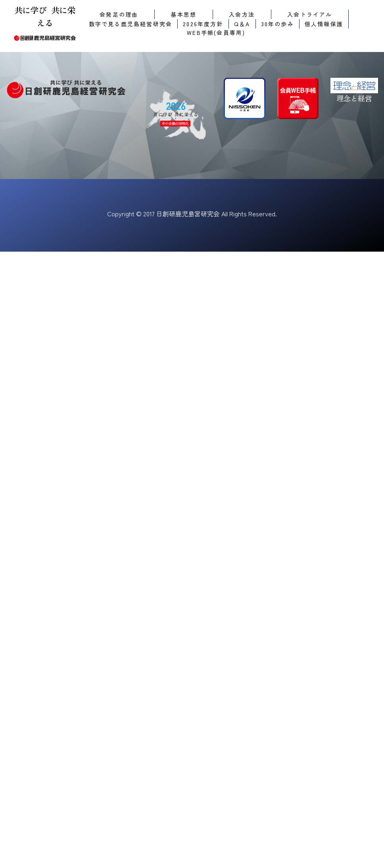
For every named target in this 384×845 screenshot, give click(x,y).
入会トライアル (309, 14)
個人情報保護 (324, 24)
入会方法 (242, 14)
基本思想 (183, 14)
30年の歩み (277, 24)
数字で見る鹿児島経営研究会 (131, 24)
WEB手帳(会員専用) (216, 33)
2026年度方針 (203, 24)
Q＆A (242, 24)
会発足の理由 (119, 14)
